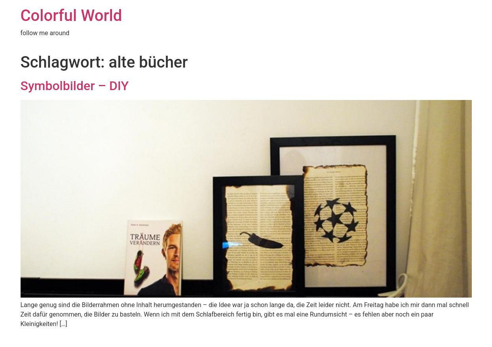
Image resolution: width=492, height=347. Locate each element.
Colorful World (71, 15)
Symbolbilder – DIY (75, 85)
